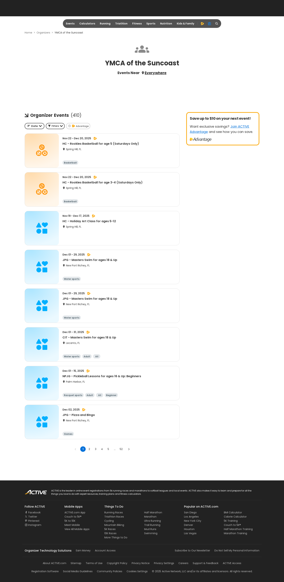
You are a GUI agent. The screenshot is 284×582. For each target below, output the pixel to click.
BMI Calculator (233, 512)
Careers (183, 563)
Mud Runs (150, 529)
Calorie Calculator (235, 516)
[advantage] (202, 23)
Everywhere (155, 72)
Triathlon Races (114, 516)
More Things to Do (115, 537)
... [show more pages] (115, 449)
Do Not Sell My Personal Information (236, 550)
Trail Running (152, 525)
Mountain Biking (114, 525)
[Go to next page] (128, 449)
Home (28, 32)
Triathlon (121, 23)
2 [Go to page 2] (89, 449)
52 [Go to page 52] (121, 449)
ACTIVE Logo (32, 491)
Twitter (32, 516)
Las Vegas (190, 533)
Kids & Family (185, 23)
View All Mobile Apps (76, 529)
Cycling (109, 521)
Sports (150, 23)
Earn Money (83, 550)
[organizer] (209, 23)
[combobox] (34, 126)
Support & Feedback (205, 563)
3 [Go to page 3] (95, 449)
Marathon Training (235, 533)
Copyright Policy (117, 563)
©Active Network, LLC (169, 571)
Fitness (137, 23)
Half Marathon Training (238, 529)
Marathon (150, 516)
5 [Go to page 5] (108, 449)
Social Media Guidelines (78, 571)
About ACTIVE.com (54, 563)
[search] (217, 23)
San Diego (190, 512)
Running (105, 23)
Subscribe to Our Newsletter (192, 550)
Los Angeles (191, 516)
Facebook (34, 512)
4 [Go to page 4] (102, 449)
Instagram (34, 525)
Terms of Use (94, 563)
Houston (189, 529)
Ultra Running (152, 521)
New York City (192, 521)
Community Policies (109, 571)
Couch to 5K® (73, 516)
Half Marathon (153, 512)
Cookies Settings (137, 571)
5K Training (231, 521)
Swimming (150, 533)
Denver (188, 525)
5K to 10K (69, 521)
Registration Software (45, 571)
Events (70, 23)
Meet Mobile (72, 525)
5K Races (110, 529)
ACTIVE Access (232, 563)
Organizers (43, 32)
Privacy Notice (141, 563)
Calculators (87, 23)
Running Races (113, 512)
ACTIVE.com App (74, 512)
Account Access (105, 550)
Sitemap (76, 563)
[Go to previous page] (75, 449)
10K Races (110, 533)
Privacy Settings (164, 563)
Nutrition (166, 23)
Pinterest (33, 521)
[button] (55, 126)
